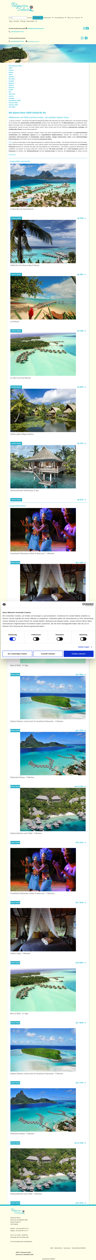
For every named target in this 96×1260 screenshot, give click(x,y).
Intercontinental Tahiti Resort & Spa (24, 490)
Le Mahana (14, 321)
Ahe (10, 92)
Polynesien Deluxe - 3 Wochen (22, 777)
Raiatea (11, 72)
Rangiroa (11, 83)
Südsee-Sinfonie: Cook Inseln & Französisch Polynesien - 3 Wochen (36, 721)
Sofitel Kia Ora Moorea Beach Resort (24, 265)
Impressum (66, 1248)
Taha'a (11, 74)
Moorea (11, 70)
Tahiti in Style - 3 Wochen (20, 953)
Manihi (11, 90)
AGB (51, 1248)
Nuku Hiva (12, 94)
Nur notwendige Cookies (17, 654)
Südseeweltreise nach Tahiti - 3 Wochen (26, 833)
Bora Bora (12, 79)
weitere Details (16, 218)
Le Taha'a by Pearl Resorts (20, 378)
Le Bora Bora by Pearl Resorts (22, 209)
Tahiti (10, 68)
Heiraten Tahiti (13, 105)
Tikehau (11, 85)
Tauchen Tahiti (13, 103)
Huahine (11, 77)
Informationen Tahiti (15, 66)
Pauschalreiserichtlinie (79, 1248)
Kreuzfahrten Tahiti (15, 100)
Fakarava (11, 87)
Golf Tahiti (12, 107)
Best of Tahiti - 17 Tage (19, 665)
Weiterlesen (12, 155)
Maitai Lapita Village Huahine (22, 434)
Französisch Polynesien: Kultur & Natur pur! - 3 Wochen (32, 553)
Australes (12, 98)
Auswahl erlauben (48, 654)
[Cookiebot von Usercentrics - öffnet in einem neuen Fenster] (83, 604)
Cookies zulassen (79, 654)
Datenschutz (58, 1248)
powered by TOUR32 (48, 1259)
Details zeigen (83, 647)
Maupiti (11, 81)
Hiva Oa (11, 96)
